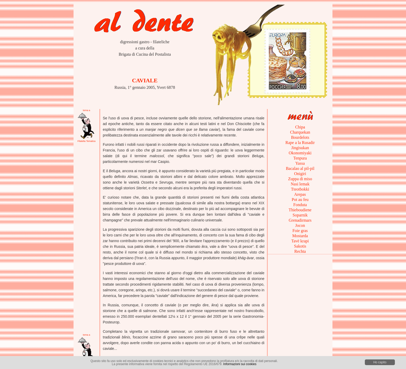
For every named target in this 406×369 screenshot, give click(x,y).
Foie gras (300, 230)
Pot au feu (300, 199)
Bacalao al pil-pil (300, 168)
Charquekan (300, 132)
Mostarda (300, 236)
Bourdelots (300, 137)
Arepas (300, 194)
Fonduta (300, 204)
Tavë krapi (300, 241)
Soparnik (300, 215)
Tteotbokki (300, 189)
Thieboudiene (300, 210)
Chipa (300, 127)
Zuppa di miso (300, 179)
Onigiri (300, 173)
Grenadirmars (300, 220)
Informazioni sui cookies (239, 364)
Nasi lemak (300, 184)
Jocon (300, 225)
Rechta (300, 251)
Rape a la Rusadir (300, 142)
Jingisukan (300, 148)
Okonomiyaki (300, 153)
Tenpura (300, 158)
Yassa (300, 163)
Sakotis (300, 246)
